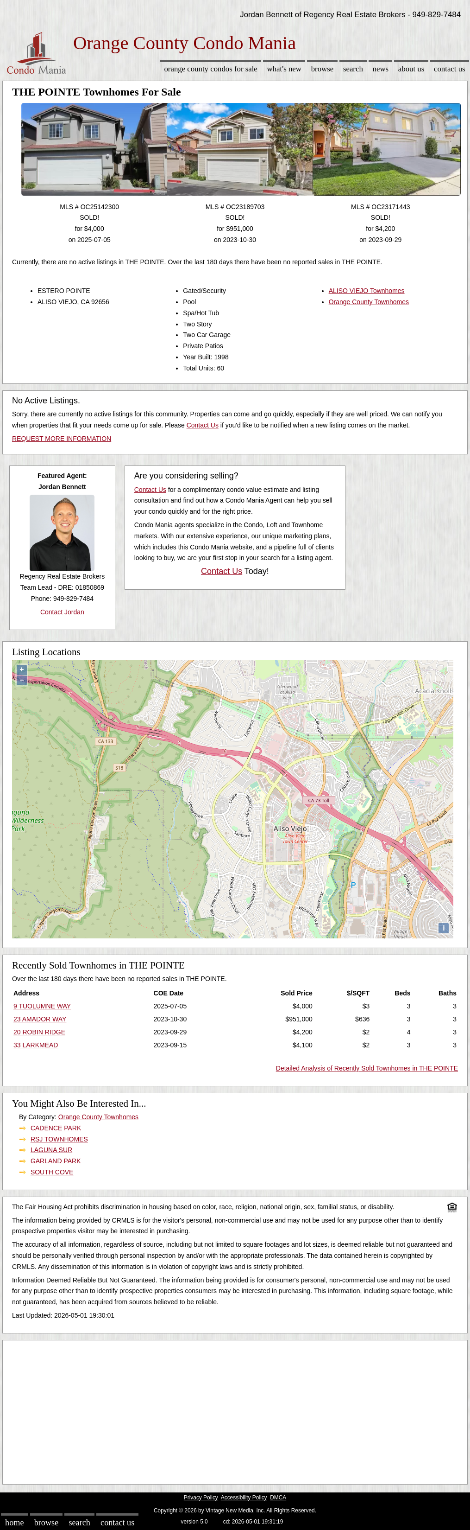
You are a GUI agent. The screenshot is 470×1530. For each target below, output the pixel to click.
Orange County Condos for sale (210, 68)
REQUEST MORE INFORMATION (61, 438)
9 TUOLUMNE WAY (42, 1006)
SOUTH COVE (52, 1172)
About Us (411, 68)
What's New (284, 68)
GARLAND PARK (56, 1161)
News (381, 68)
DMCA (278, 1497)
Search (353, 68)
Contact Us (449, 68)
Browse (322, 68)
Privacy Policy (201, 1497)
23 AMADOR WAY (39, 1019)
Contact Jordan (62, 612)
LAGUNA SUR (51, 1150)
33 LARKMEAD (35, 1045)
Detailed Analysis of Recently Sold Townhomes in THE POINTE (367, 1068)
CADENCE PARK (56, 1128)
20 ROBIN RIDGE (39, 1032)
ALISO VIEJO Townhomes (367, 290)
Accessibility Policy (244, 1497)
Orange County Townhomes (369, 302)
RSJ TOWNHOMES (59, 1139)
